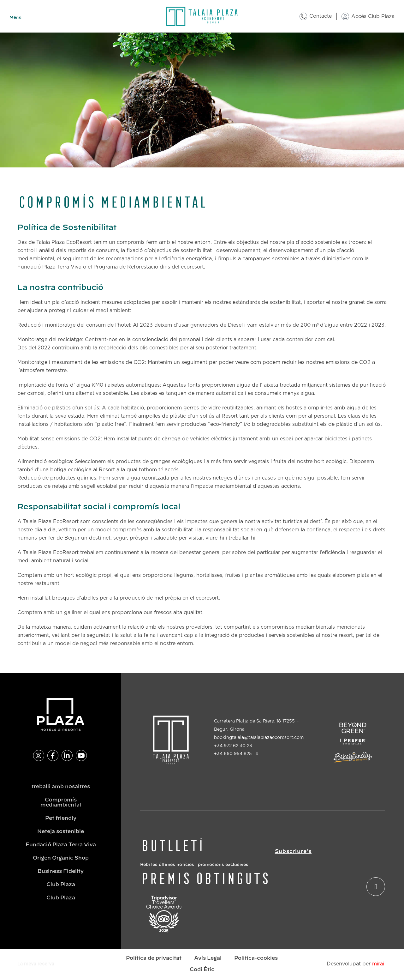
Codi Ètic (202, 969)
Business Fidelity (61, 871)
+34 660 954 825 (233, 754)
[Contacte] (303, 16)
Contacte (320, 16)
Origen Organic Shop (61, 858)
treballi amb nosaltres (61, 786)
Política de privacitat (153, 958)
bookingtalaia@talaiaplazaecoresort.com (259, 737)
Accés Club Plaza (373, 16)
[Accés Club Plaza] (345, 16)
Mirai (378, 963)
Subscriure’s (293, 851)
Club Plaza (60, 884)
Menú (15, 17)
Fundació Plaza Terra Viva (61, 844)
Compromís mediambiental (60, 802)
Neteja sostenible (60, 831)
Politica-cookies (256, 958)
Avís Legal (208, 958)
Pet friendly (60, 818)
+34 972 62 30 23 (233, 746)
